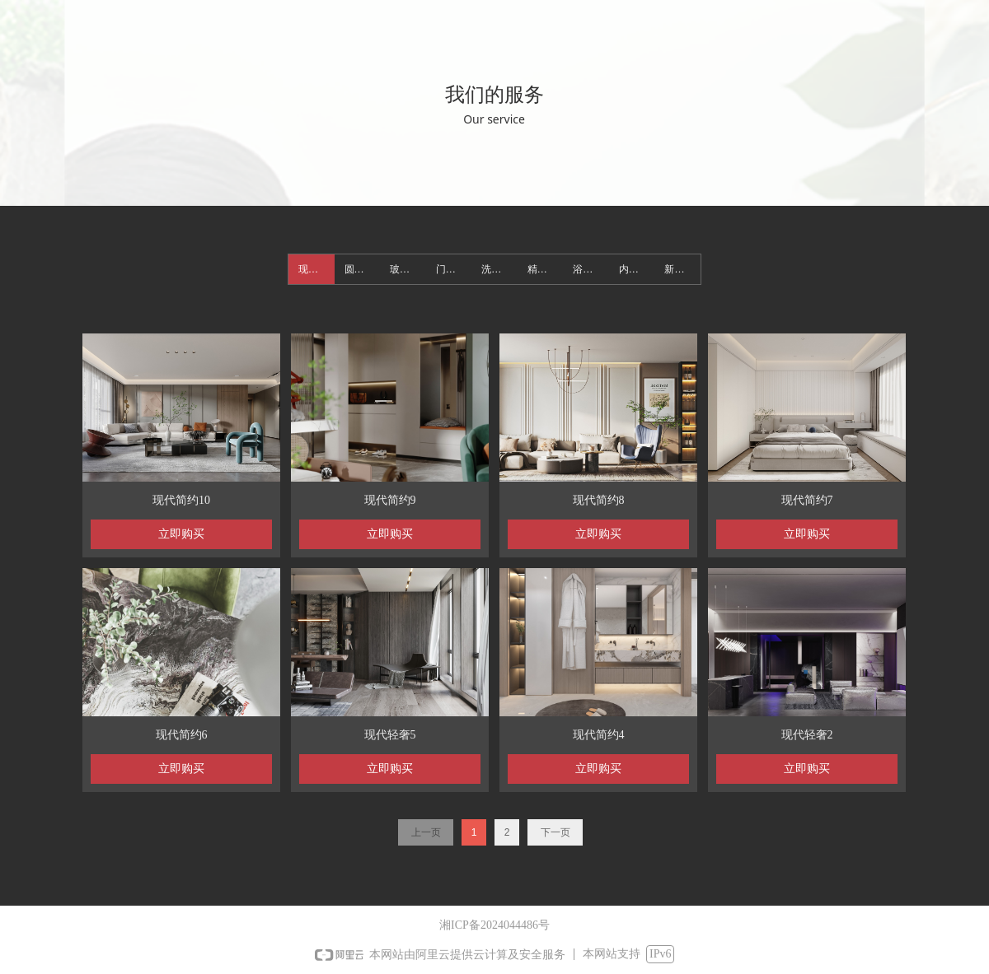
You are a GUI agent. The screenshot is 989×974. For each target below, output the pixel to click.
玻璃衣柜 (408, 269)
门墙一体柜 (454, 269)
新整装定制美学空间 (682, 269)
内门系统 (637, 269)
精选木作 (545, 269)
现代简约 (316, 269)
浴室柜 (587, 269)
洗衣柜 (496, 269)
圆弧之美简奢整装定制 (363, 269)
